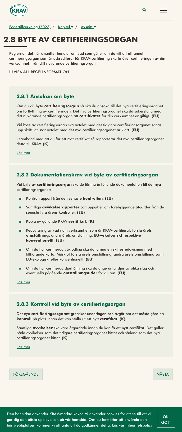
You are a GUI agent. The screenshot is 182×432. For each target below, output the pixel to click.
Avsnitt (88, 27)
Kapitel (65, 27)
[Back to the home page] (18, 10)
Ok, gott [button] (166, 419)
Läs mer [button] (23, 152)
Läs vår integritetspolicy (132, 425)
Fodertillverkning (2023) (30, 27)
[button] (45, 97)
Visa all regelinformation (39, 72)
